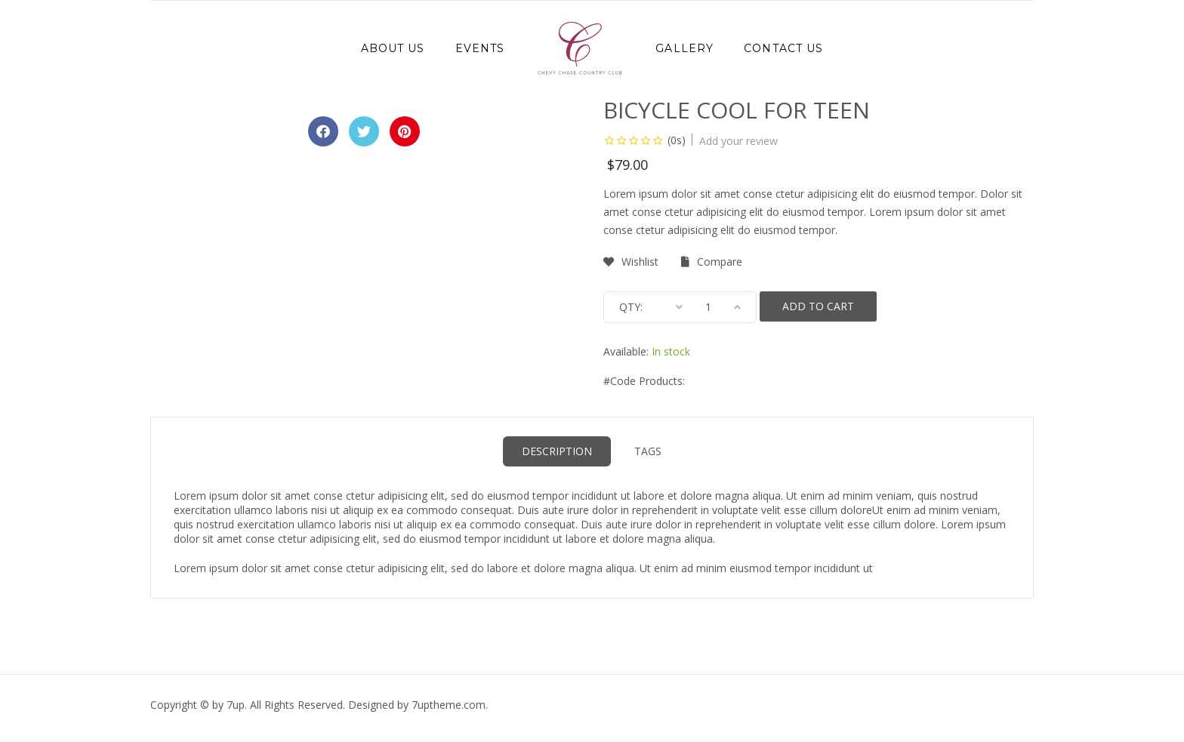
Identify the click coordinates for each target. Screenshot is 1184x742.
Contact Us (783, 48)
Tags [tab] (647, 451)
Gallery (684, 48)
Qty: (631, 307)
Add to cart (818, 306)
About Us (393, 48)
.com (449, 704)
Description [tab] (557, 451)
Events (480, 48)
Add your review (738, 141)
